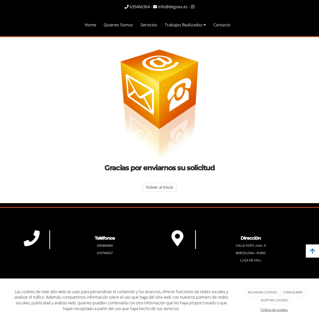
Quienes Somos (118, 25)
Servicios (149, 25)
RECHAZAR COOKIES (262, 292)
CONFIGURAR (293, 292)
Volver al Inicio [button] (159, 187)
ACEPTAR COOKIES (274, 300)
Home (90, 25)
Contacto (222, 25)
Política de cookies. (274, 309)
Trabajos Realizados (185, 25)
